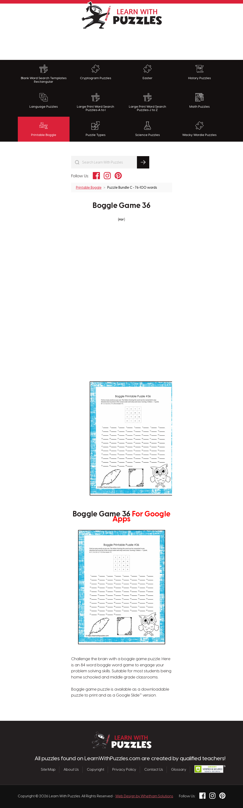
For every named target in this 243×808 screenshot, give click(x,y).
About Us (71, 769)
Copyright (95, 769)
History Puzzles (199, 72)
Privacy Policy (124, 769)
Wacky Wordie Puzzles (199, 129)
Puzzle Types (95, 129)
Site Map (48, 769)
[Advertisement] (121, 43)
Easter (147, 72)
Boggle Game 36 (121, 206)
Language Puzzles (43, 100)
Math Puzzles (199, 100)
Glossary (178, 769)
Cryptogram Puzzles (95, 72)
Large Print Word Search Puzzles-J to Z (147, 102)
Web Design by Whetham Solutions (144, 796)
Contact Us (153, 769)
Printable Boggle (43, 129)
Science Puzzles (147, 129)
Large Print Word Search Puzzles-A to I (95, 102)
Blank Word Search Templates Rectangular (43, 74)
